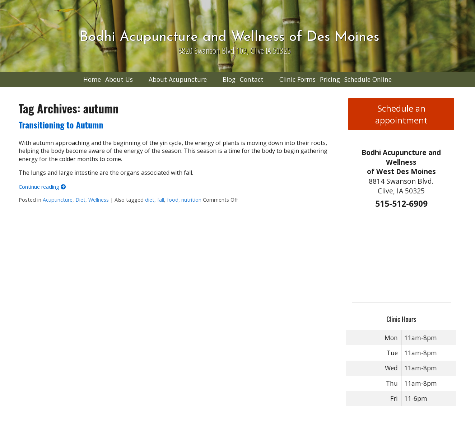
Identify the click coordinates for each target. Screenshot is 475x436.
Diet (80, 199)
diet (149, 199)
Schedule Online (368, 79)
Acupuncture (58, 199)
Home (92, 79)
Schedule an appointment (401, 114)
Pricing (330, 79)
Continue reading (42, 186)
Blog (229, 79)
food (172, 199)
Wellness (98, 199)
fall (160, 199)
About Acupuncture (178, 79)
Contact (252, 79)
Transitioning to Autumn (61, 124)
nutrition (191, 199)
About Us (119, 79)
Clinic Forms (297, 79)
